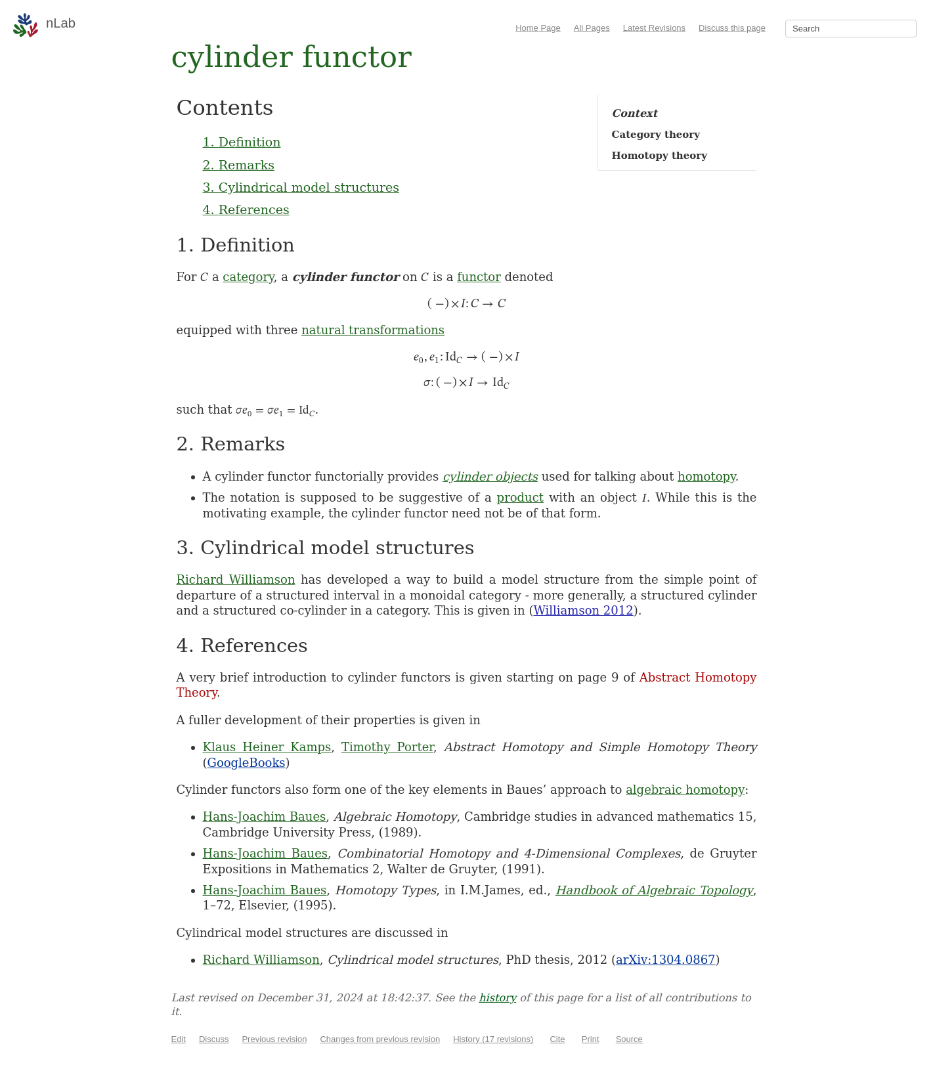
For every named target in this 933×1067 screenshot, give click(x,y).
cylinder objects (490, 476)
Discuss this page (732, 28)
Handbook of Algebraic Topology (654, 890)
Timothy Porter (387, 747)
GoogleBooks (246, 763)
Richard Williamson (236, 579)
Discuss (214, 1039)
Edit (178, 1039)
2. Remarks (238, 165)
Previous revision (274, 1039)
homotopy (706, 476)
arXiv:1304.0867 (665, 960)
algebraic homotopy (685, 789)
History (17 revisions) (493, 1039)
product (520, 497)
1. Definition (242, 142)
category (248, 277)
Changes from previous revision (380, 1039)
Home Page (538, 28)
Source (629, 1039)
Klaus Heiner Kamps (267, 747)
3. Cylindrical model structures (301, 187)
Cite (557, 1039)
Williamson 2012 (583, 610)
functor (479, 277)
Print (590, 1039)
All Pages (592, 28)
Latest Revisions (654, 28)
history (497, 997)
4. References (246, 209)
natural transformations (373, 330)
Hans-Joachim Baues (264, 816)
